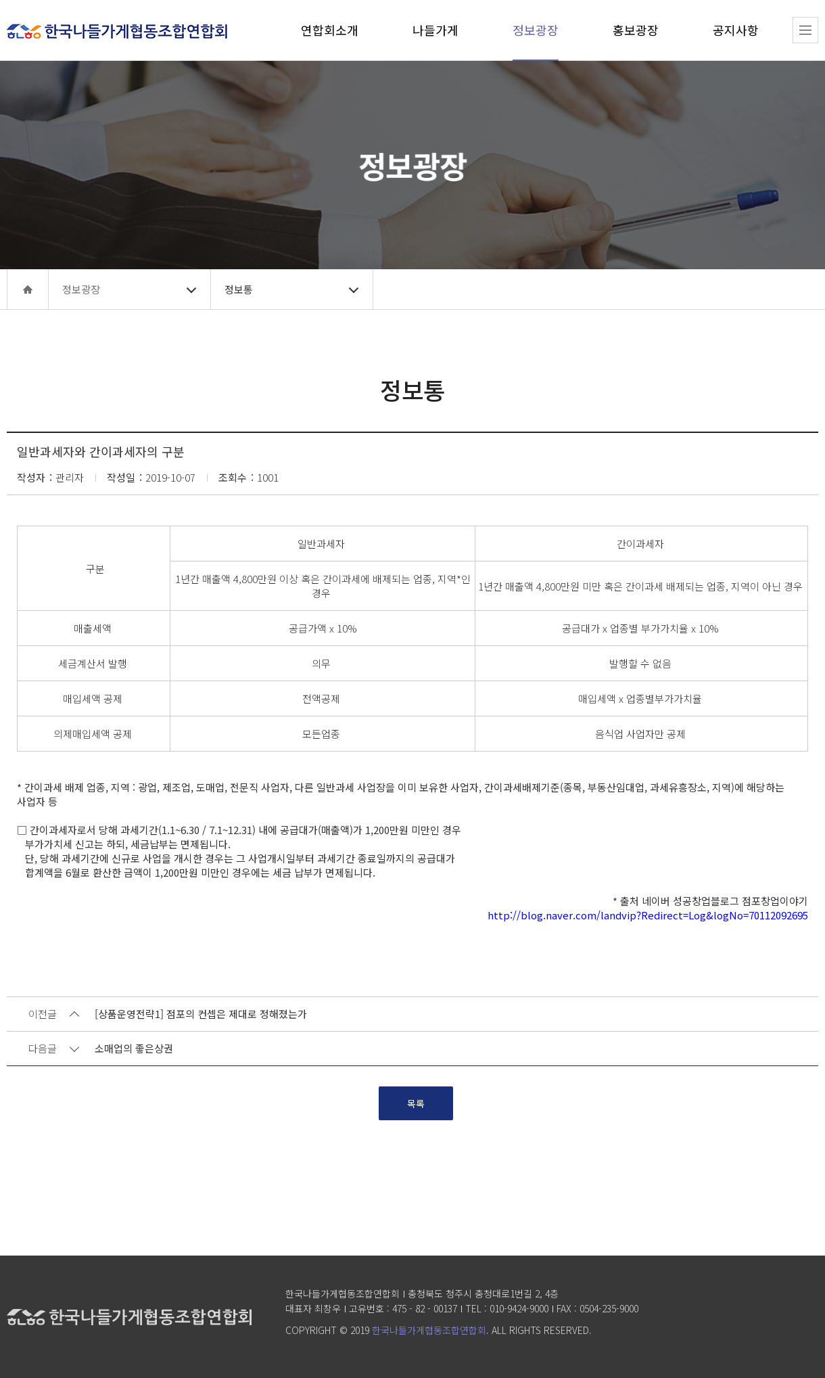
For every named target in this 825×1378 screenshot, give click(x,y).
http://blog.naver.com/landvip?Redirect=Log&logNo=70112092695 (648, 915)
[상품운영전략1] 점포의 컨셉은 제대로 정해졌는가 (201, 1014)
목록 (416, 1103)
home (27, 289)
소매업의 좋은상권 (134, 1049)
